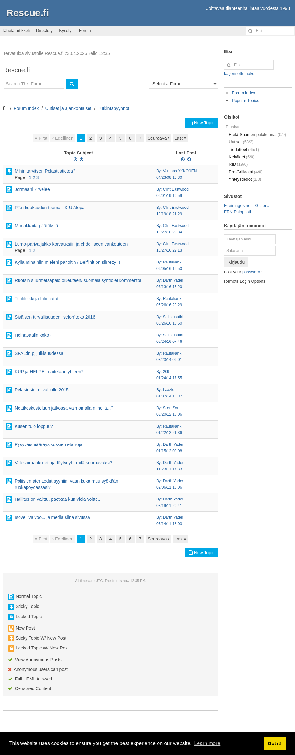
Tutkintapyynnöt (113, 108)
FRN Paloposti (237, 211)
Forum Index (26, 108)
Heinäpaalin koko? (33, 335)
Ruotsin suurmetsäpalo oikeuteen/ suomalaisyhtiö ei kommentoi (78, 280)
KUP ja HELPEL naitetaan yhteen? (49, 371)
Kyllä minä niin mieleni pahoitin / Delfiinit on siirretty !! (67, 262)
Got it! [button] (274, 743)
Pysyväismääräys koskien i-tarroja (48, 444)
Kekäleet (241, 156)
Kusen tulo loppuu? (34, 426)
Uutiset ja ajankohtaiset (68, 108)
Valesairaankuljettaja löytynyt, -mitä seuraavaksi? (63, 462)
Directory (44, 30)
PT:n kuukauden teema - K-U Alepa (50, 207)
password (251, 272)
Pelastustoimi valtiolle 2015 (42, 389)
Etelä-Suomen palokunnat (257, 134)
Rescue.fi (27, 12)
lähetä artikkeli (16, 30)
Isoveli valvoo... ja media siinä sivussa (52, 517)
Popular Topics (245, 100)
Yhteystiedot (245, 179)
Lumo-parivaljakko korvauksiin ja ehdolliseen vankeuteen (71, 244)
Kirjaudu (236, 262)
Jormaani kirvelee (32, 189)
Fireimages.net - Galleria (246, 205)
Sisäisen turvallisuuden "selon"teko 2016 (55, 316)
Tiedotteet (244, 149)
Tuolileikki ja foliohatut (36, 298)
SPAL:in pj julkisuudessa (39, 353)
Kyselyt (66, 30)
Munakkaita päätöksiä (36, 225)
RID (238, 164)
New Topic (201, 122)
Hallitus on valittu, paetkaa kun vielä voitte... (58, 499)
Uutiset (241, 141)
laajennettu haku (239, 73)
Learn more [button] (207, 743)
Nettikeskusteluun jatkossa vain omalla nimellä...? (64, 408)
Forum (85, 30)
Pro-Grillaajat (246, 171)
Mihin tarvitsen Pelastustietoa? (45, 171)
